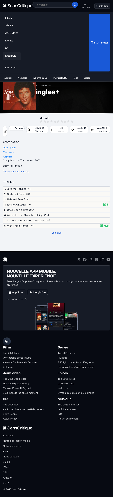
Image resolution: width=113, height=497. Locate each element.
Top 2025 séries (66, 353)
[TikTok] (96, 260)
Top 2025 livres (66, 378)
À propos (8, 435)
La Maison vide (66, 383)
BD (5, 399)
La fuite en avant (67, 409)
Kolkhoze (63, 388)
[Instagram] (90, 260)
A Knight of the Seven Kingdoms (76, 362)
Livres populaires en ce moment (76, 392)
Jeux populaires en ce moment (20, 392)
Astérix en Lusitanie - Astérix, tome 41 (24, 409)
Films (7, 347)
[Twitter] (79, 260)
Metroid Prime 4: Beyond (17, 388)
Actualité (8, 367)
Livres (63, 373)
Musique (64, 399)
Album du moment (68, 418)
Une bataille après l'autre (17, 357)
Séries (63, 347)
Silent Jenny (10, 413)
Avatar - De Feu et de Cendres (20, 362)
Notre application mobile (16, 440)
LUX (60, 413)
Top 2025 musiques (68, 404)
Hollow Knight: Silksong (16, 383)
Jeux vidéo (12, 373)
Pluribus (62, 357)
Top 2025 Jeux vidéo (14, 378)
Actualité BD (10, 418)
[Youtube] (108, 260)
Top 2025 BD (10, 404)
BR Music (16, 165)
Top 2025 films (11, 353)
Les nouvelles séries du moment (76, 367)
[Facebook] (85, 260)
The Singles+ (45, 86)
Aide (5, 451)
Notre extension (12, 446)
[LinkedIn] (102, 260)
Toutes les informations (16, 171)
